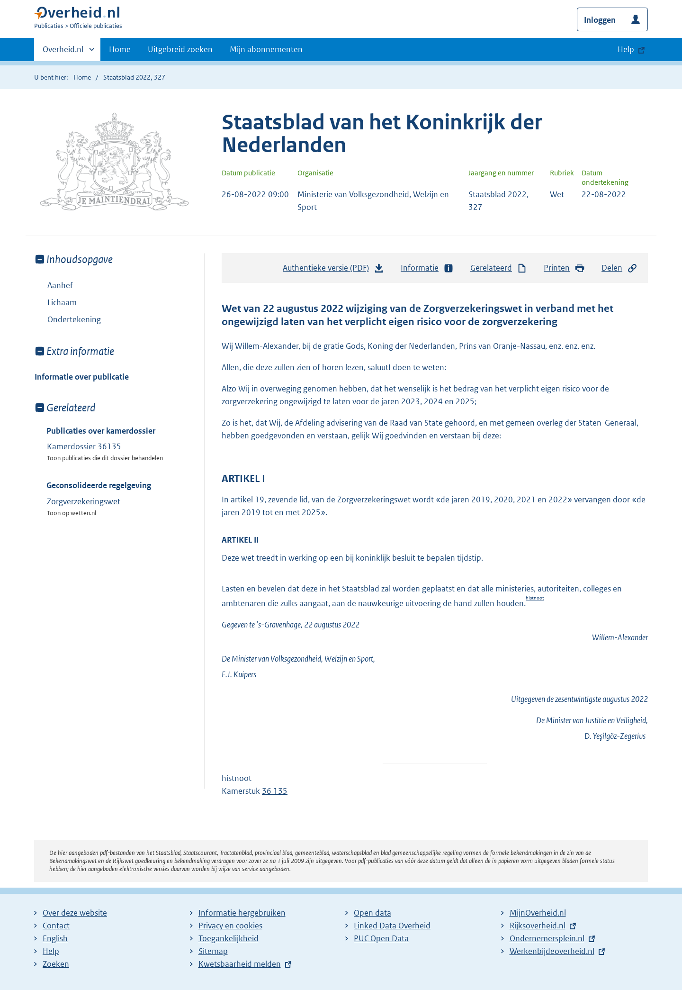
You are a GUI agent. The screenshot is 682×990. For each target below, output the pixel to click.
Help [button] (626, 49)
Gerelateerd (498, 268)
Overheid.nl (63, 52)
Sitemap (213, 951)
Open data (372, 913)
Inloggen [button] (600, 20)
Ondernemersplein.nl (547, 938)
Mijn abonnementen (266, 49)
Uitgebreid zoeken (180, 49)
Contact (56, 925)
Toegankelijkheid (228, 938)
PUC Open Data (381, 938)
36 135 (274, 791)
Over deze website (75, 913)
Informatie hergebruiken (242, 913)
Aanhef (60, 285)
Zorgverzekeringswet (83, 501)
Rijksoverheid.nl (537, 925)
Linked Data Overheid (392, 925)
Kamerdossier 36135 (84, 446)
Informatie (427, 268)
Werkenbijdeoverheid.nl (552, 951)
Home (120, 49)
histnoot (535, 597)
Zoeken (56, 964)
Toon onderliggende (41, 302)
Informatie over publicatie (82, 377)
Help (51, 951)
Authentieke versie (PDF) (333, 270)
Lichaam (56, 302)
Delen (619, 268)
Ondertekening (74, 319)
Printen (564, 268)
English (55, 938)
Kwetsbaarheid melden (239, 964)
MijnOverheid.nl (538, 913)
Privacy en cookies (230, 925)
